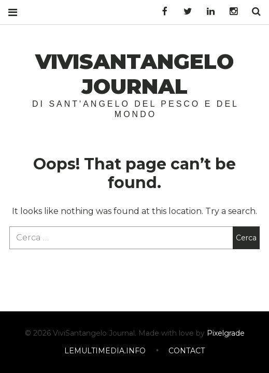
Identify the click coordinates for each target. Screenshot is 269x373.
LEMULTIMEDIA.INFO (105, 351)
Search (252, 12)
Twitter (184, 12)
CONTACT (186, 351)
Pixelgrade (226, 333)
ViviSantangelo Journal (134, 74)
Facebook (161, 12)
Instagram (229, 12)
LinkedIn (206, 12)
